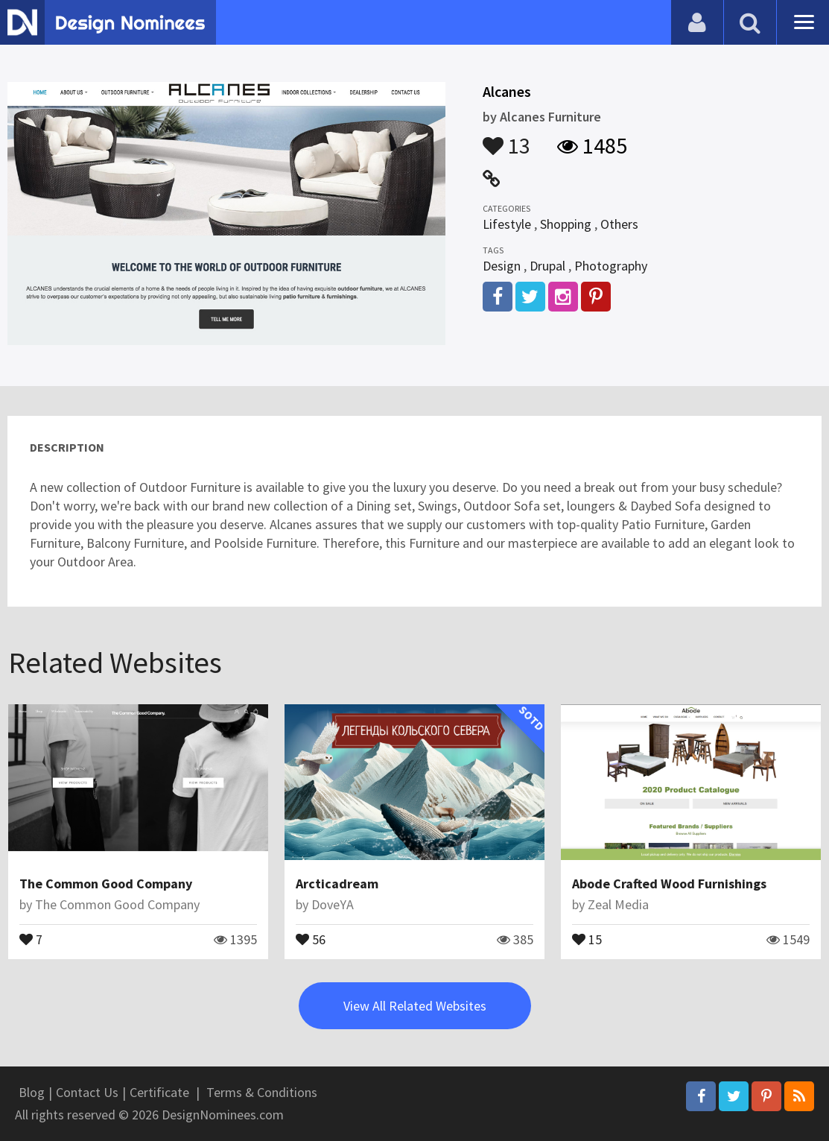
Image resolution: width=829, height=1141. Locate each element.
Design (502, 265)
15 (587, 938)
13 (506, 138)
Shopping (565, 224)
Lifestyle (507, 224)
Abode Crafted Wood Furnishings (669, 883)
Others (619, 224)
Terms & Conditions (261, 1092)
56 (310, 938)
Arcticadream (337, 883)
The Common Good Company (105, 883)
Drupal (547, 265)
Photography (610, 265)
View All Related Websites (414, 1005)
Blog (32, 1092)
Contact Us (87, 1092)
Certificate (159, 1092)
